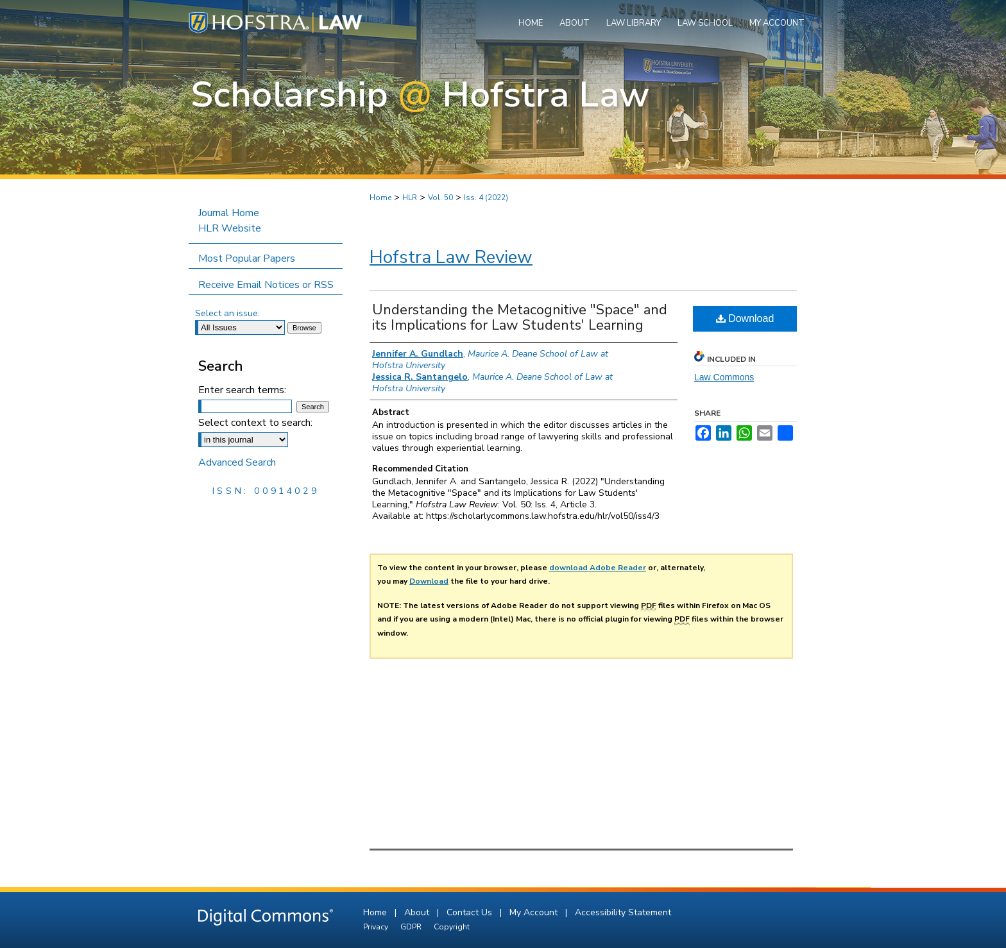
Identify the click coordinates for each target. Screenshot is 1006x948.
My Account (534, 912)
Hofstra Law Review (451, 257)
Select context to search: (255, 423)
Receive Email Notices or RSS (266, 285)
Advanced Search (237, 462)
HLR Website (229, 228)
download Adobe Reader (597, 568)
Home (380, 197)
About (418, 912)
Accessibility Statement (623, 912)
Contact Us (471, 912)
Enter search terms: (242, 390)
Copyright (452, 927)
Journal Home (228, 213)
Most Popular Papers (246, 258)
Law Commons (724, 377)
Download (745, 318)
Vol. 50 (440, 197)
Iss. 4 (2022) (486, 197)
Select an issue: (227, 313)
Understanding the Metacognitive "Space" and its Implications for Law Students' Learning (519, 317)
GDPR (411, 927)
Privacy (376, 927)
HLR (409, 197)
